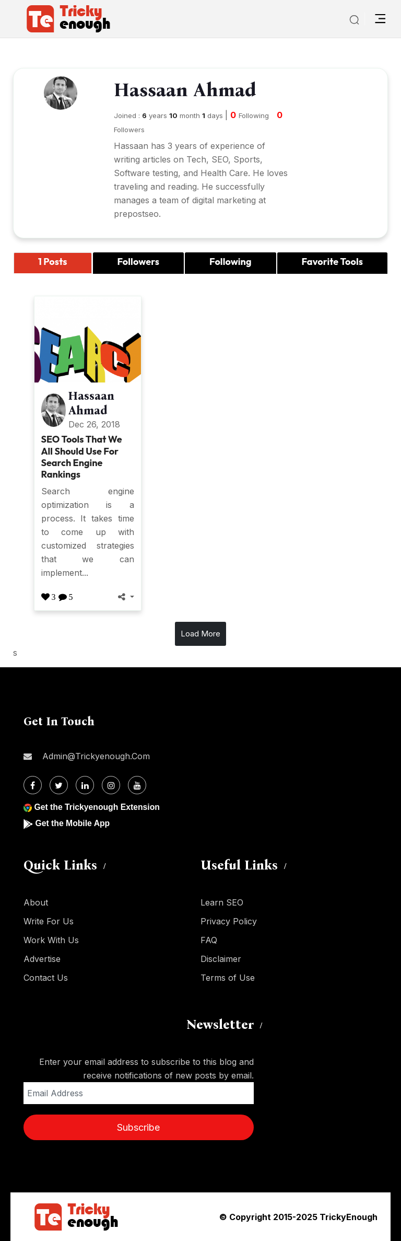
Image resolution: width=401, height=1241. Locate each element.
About (35, 902)
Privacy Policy (228, 921)
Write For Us (48, 921)
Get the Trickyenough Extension (98, 807)
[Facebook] (32, 785)
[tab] (53, 263)
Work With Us (51, 940)
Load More (200, 634)
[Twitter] (59, 785)
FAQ (208, 940)
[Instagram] (111, 785)
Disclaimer (220, 959)
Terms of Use (227, 977)
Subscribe (138, 1127)
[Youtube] (137, 785)
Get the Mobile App (73, 823)
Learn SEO (221, 902)
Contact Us (45, 977)
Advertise (42, 959)
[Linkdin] (85, 785)
